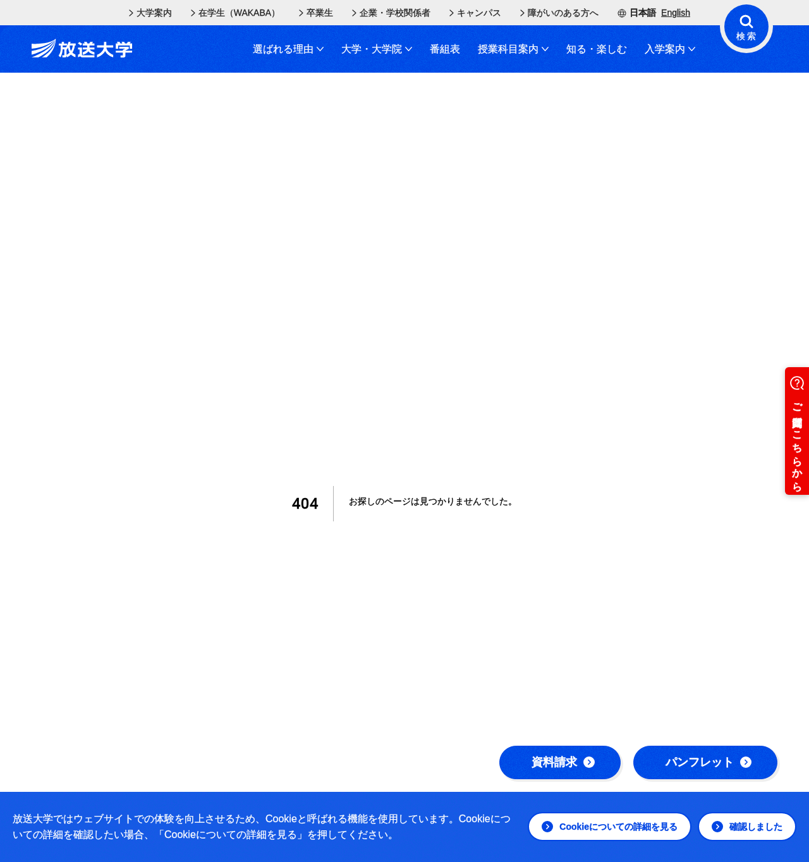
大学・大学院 (376, 49)
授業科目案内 (513, 49)
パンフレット (708, 762)
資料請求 (563, 762)
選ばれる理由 (288, 49)
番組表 (445, 49)
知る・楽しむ (596, 49)
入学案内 (670, 49)
